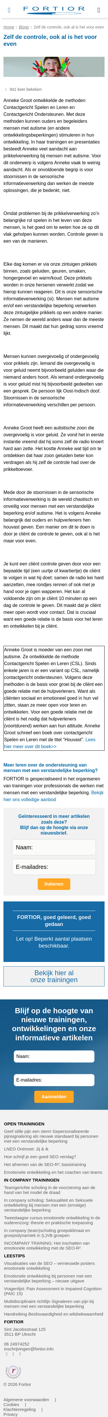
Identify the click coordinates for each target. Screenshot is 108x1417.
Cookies (11, 1404)
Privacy (10, 1414)
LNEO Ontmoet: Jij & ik (26, 1148)
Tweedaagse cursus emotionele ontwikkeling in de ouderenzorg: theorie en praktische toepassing (52, 1220)
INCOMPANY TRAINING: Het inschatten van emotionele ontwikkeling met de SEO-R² (47, 1245)
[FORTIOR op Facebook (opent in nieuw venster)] (7, 1353)
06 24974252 (16, 1343)
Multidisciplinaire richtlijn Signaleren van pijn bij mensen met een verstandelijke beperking (49, 1304)
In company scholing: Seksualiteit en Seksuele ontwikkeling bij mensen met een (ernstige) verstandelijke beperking (48, 1205)
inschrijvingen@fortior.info (29, 1348)
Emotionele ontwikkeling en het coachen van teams (53, 1172)
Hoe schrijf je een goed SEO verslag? (40, 1156)
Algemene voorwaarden (26, 1399)
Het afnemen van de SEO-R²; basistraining (45, 1164)
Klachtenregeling (19, 1409)
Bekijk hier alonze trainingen (53, 976)
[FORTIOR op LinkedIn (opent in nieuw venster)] (20, 1353)
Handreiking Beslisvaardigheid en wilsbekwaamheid (53, 1314)
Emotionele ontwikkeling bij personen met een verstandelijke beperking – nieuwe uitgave (48, 1278)
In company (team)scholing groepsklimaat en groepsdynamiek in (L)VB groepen (47, 1233)
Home (8, 27)
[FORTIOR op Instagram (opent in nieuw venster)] (13, 1353)
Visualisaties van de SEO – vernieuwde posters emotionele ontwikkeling (49, 1266)
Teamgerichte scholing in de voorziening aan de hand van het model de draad (49, 1190)
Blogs (24, 27)
